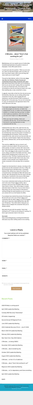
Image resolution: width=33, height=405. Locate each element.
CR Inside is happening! (8, 316)
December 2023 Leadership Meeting (12, 345)
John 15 (5, 93)
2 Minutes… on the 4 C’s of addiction (12, 359)
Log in (3, 379)
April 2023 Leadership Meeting (10, 374)
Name (4, 260)
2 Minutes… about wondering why (11, 348)
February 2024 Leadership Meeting (12, 334)
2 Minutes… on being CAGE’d (10, 341)
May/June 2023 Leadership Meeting (12, 367)
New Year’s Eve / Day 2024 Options (11, 338)
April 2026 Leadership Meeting (10, 309)
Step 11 (13, 151)
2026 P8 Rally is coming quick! (10, 305)
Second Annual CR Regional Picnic (11, 320)
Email (4, 268)
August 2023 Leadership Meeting (11, 356)
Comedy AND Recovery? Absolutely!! (12, 312)
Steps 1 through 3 (11, 129)
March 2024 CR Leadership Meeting (12, 330)
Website (5, 276)
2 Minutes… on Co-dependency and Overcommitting (16, 370)
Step (17, 182)
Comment (6, 238)
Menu (29, 18)
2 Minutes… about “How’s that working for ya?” (15, 363)
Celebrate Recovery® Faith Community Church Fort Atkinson (17, 8)
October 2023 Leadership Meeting (11, 352)
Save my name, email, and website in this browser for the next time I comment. (16, 284)
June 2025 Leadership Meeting (10, 323)
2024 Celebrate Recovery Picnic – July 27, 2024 (15, 327)
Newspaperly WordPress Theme (20, 388)
